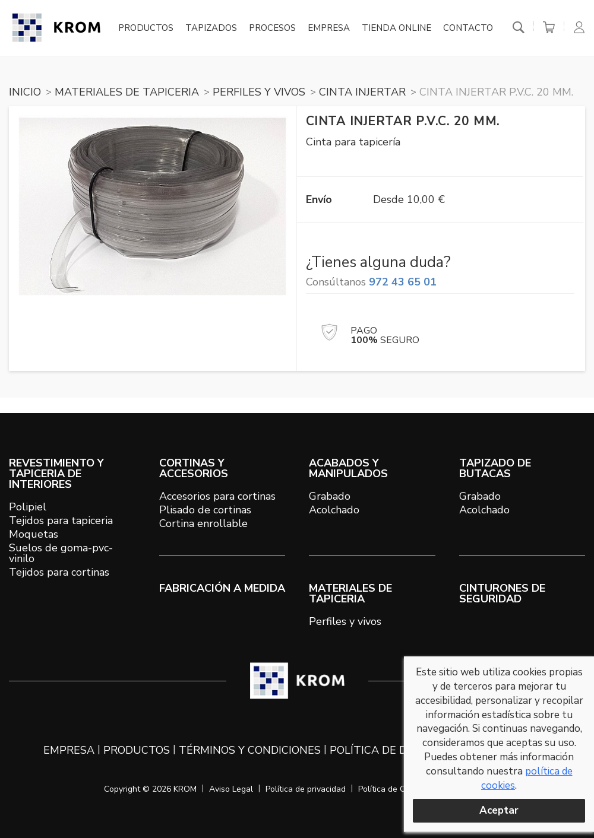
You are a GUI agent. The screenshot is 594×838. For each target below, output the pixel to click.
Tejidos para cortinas (59, 572)
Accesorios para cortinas (217, 496)
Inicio (25, 92)
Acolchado (334, 510)
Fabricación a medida (222, 588)
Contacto (468, 28)
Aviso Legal (231, 789)
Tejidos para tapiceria (61, 520)
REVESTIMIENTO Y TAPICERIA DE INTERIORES (56, 473)
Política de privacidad (306, 789)
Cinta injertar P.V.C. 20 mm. (496, 92)
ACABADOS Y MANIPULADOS (348, 468)
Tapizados (211, 28)
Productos (145, 28)
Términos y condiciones (250, 750)
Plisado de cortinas (205, 510)
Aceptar (499, 810)
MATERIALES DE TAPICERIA (127, 92)
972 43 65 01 (403, 282)
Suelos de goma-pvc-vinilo (61, 553)
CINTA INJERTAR (362, 92)
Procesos (272, 28)
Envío (319, 199)
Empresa (329, 28)
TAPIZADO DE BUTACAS (495, 468)
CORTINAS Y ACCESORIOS (193, 468)
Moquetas (33, 534)
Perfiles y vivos (345, 621)
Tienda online (396, 28)
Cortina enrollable (203, 523)
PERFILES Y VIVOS (259, 92)
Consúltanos (371, 282)
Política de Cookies (393, 789)
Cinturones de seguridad (502, 593)
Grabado (329, 496)
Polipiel (27, 507)
